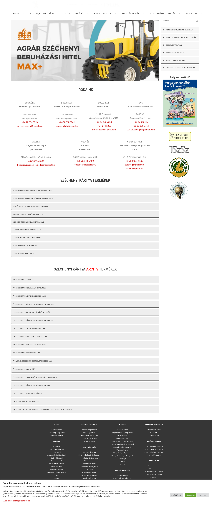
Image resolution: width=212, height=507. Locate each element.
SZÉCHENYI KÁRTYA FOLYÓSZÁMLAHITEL (33, 320)
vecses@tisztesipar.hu (85, 164)
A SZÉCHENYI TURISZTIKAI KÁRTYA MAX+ (30, 206)
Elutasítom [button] (203, 495)
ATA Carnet (89, 469)
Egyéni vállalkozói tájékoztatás (89, 455)
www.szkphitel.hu (134, 168)
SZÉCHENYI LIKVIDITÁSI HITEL (29, 328)
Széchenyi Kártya (89, 452)
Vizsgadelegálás (122, 450)
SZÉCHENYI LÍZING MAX (24, 279)
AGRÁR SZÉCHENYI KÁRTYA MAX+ (27, 230)
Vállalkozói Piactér (89, 478)
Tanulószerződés (122, 438)
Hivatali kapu (153, 469)
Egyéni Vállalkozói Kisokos (154, 452)
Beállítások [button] (176, 495)
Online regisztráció (89, 433)
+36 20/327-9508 (134, 161)
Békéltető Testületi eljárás (56, 472)
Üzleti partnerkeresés (89, 475)
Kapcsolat (154, 477)
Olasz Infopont (154, 435)
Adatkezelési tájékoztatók (56, 455)
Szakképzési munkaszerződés (122, 441)
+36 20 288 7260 (104, 122)
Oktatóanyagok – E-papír (154, 472)
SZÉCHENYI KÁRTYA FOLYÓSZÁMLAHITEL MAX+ (33, 198)
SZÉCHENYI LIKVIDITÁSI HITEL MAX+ (28, 214)
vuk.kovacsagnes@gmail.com (141, 129)
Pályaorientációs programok (122, 433)
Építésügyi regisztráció (89, 435)
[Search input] (179, 21)
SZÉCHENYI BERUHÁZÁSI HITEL (29, 344)
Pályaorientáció (122, 430)
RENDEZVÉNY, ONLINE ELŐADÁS (178, 30)
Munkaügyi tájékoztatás (89, 458)
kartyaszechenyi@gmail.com (29, 126)
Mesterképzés (122, 475)
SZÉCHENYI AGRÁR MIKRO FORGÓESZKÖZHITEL (33, 191)
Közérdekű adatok (56, 458)
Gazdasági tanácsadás (89, 472)
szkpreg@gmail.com (134, 164)
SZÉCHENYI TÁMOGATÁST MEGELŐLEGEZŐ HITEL (35, 377)
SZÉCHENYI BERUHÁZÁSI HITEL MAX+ (29, 222)
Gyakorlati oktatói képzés (122, 478)
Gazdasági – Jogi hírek (56, 433)
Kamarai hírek (57, 430)
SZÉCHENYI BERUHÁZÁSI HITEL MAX (29, 288)
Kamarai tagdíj (89, 441)
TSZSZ (56, 475)
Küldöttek (56, 446)
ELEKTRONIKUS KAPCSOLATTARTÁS (179, 37)
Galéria (56, 478)
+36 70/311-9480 (85, 161)
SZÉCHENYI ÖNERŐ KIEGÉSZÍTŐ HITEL (32, 312)
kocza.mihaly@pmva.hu (67, 126)
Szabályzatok (56, 452)
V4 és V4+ (154, 433)
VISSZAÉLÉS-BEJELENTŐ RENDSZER (179, 68)
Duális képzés (122, 435)
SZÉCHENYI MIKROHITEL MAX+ (26, 246)
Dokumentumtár (154, 466)
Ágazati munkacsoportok (122, 447)
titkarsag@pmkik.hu (174, 4)
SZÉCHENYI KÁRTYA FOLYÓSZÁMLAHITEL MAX (33, 304)
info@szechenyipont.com (104, 129)
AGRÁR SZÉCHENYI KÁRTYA (26, 401)
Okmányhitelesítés (89, 464)
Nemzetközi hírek (56, 435)
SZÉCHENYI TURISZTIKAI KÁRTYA (30, 336)
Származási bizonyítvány (89, 467)
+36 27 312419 (141, 122)
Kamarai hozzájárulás (89, 438)
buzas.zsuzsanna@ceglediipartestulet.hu (36, 164)
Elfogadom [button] (190, 495)
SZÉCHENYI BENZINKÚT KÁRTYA (27, 393)
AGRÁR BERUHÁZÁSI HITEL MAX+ (27, 238)
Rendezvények (56, 461)
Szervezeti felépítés (56, 449)
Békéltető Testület (56, 469)
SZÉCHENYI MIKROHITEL (26, 353)
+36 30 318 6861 (67, 122)
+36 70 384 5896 (30, 122)
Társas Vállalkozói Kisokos (154, 449)
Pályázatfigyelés (89, 461)
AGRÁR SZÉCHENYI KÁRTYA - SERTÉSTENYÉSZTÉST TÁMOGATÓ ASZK (43, 409)
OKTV (122, 464)
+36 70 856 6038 (36, 161)
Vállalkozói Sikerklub (56, 464)
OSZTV (122, 461)
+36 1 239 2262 (103, 126)
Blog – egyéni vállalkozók (154, 446)
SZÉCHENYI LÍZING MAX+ (23, 253)
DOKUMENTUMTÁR (172, 45)
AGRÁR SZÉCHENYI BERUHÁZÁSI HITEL (32, 361)
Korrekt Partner (56, 467)
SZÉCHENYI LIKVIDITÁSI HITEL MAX (29, 296)
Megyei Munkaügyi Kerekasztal (122, 444)
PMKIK (29, 4)
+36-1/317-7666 (194, 4)
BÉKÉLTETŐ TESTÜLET (174, 53)
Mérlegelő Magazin (154, 455)
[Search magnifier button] (197, 21)
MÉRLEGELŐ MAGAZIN (174, 60)
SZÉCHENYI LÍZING (24, 369)
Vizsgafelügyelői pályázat (122, 453)
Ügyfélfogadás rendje (154, 474)
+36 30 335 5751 (141, 126)
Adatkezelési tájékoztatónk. (16, 500)
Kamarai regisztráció (89, 430)
